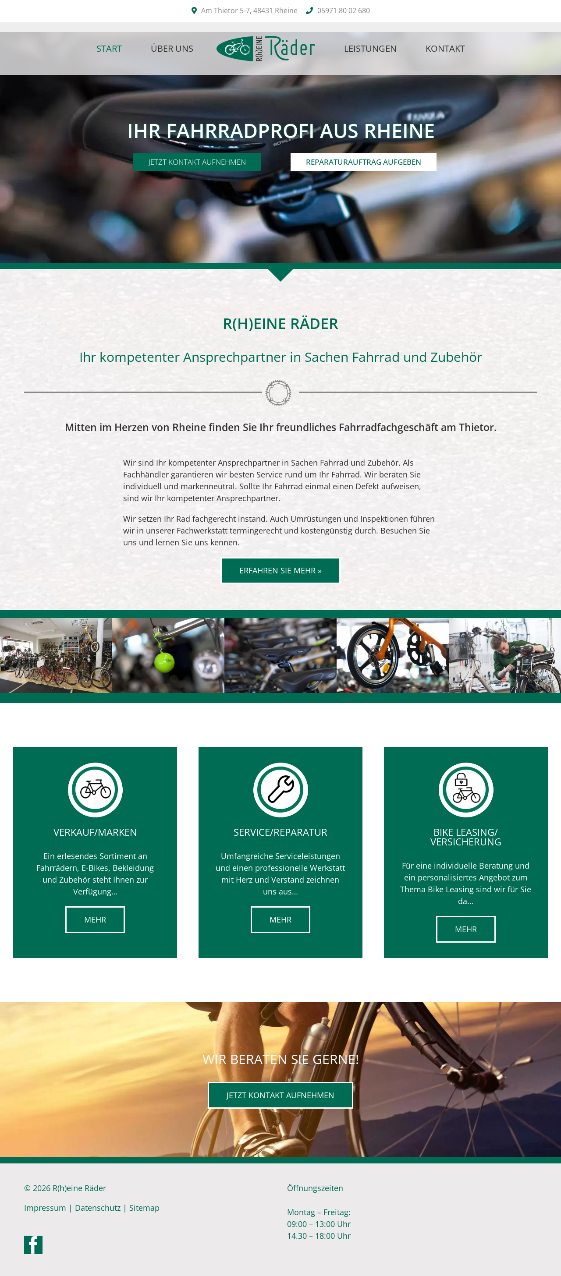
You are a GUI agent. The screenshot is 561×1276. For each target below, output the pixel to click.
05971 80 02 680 (343, 10)
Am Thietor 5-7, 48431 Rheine (249, 10)
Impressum (45, 1207)
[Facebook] (33, 1245)
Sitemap (144, 1207)
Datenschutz (98, 1207)
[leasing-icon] (466, 766)
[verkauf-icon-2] (95, 766)
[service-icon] (280, 766)
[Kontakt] (280, 1095)
